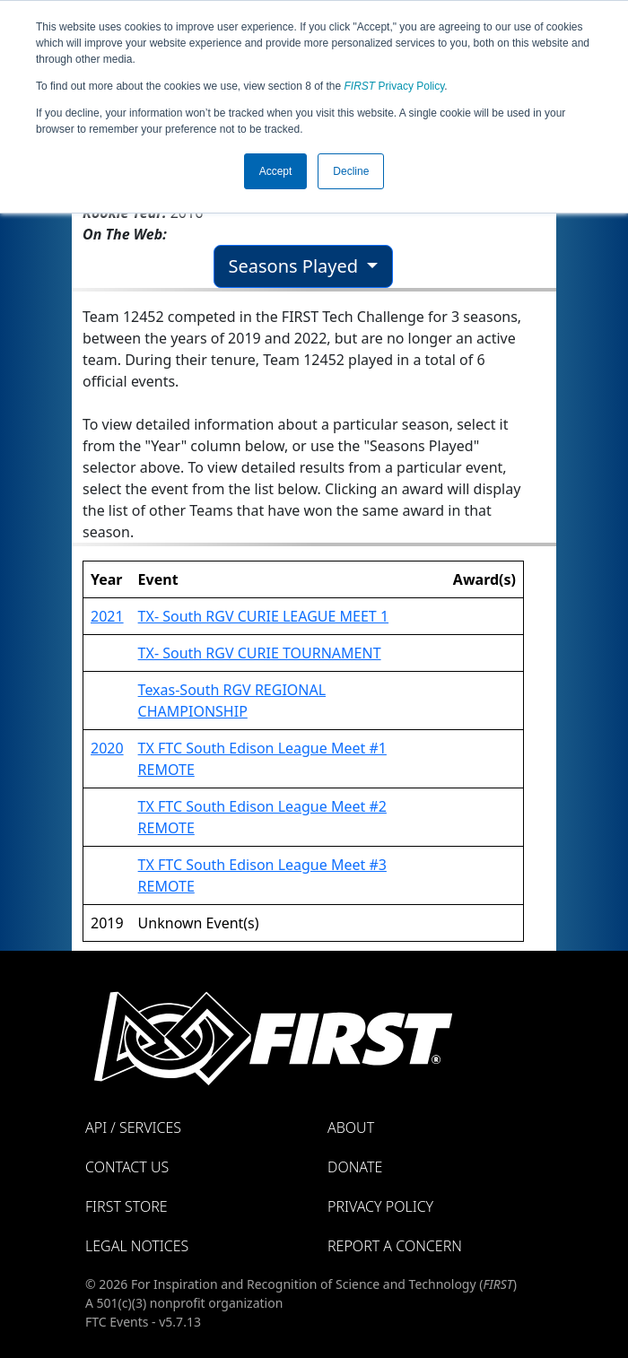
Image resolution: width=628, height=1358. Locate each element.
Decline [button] (351, 171)
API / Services (133, 1127)
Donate (354, 1167)
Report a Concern (394, 1246)
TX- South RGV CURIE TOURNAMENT (259, 653)
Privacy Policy (395, 86)
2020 (107, 748)
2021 (107, 616)
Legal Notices (136, 1246)
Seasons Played (296, 266)
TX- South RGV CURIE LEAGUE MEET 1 (263, 616)
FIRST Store (126, 1206)
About (350, 1127)
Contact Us (127, 1167)
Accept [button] (275, 171)
